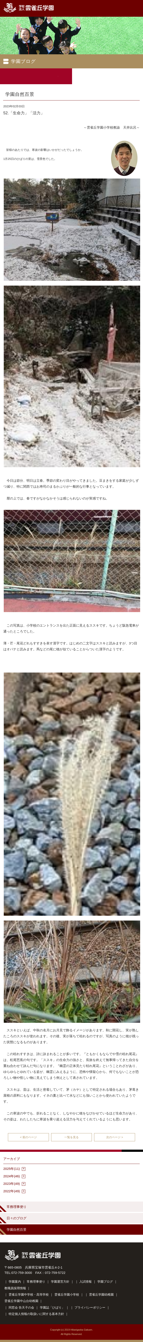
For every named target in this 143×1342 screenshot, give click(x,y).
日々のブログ (16, 1218)
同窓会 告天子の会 (21, 1307)
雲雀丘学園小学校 (66, 1294)
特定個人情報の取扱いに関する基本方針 (36, 1314)
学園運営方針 (60, 1281)
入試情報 (85, 1281)
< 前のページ (28, 1137)
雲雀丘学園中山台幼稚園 (21, 1301)
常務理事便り (16, 1207)
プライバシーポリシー (89, 1307)
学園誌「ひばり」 (52, 1307)
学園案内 (15, 1281)
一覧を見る (71, 1137)
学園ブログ (105, 1281)
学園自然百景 (16, 1229)
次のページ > (114, 1137)
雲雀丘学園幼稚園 (101, 1294)
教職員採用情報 (15, 1288)
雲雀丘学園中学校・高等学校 (29, 1294)
